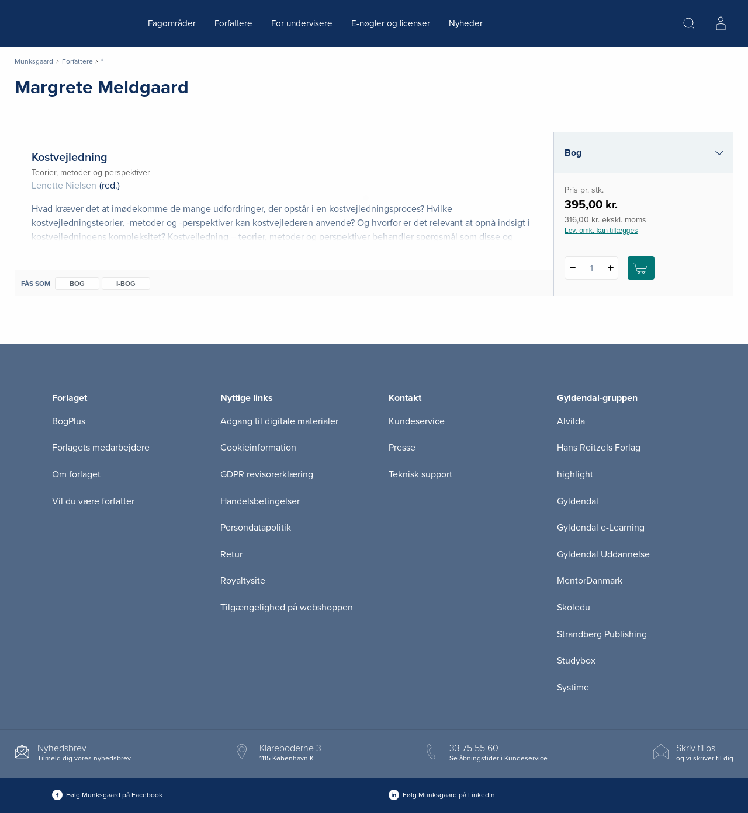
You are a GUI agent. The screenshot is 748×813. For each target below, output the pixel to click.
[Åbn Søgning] (689, 23)
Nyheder (466, 23)
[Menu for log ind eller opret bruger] (720, 23)
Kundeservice (417, 421)
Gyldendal (577, 501)
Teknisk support (420, 474)
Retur (231, 554)
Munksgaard (34, 61)
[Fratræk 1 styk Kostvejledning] (572, 268)
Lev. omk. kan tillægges (601, 230)
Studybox (576, 661)
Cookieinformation (258, 447)
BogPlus (68, 421)
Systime (573, 687)
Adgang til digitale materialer (279, 421)
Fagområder (172, 23)
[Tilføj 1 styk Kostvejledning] (610, 268)
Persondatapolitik (255, 527)
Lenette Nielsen (64, 185)
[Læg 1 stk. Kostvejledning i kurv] (641, 268)
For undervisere (302, 23)
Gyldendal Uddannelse (603, 554)
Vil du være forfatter (93, 501)
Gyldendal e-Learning (601, 527)
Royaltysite (242, 581)
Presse (402, 447)
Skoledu (573, 607)
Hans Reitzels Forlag (598, 447)
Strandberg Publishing (602, 634)
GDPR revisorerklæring (266, 474)
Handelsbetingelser (260, 501)
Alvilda (571, 421)
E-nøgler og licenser (390, 23)
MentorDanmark (589, 581)
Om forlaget (76, 474)
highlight (575, 474)
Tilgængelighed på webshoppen (286, 607)
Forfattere (233, 23)
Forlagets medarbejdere (101, 447)
